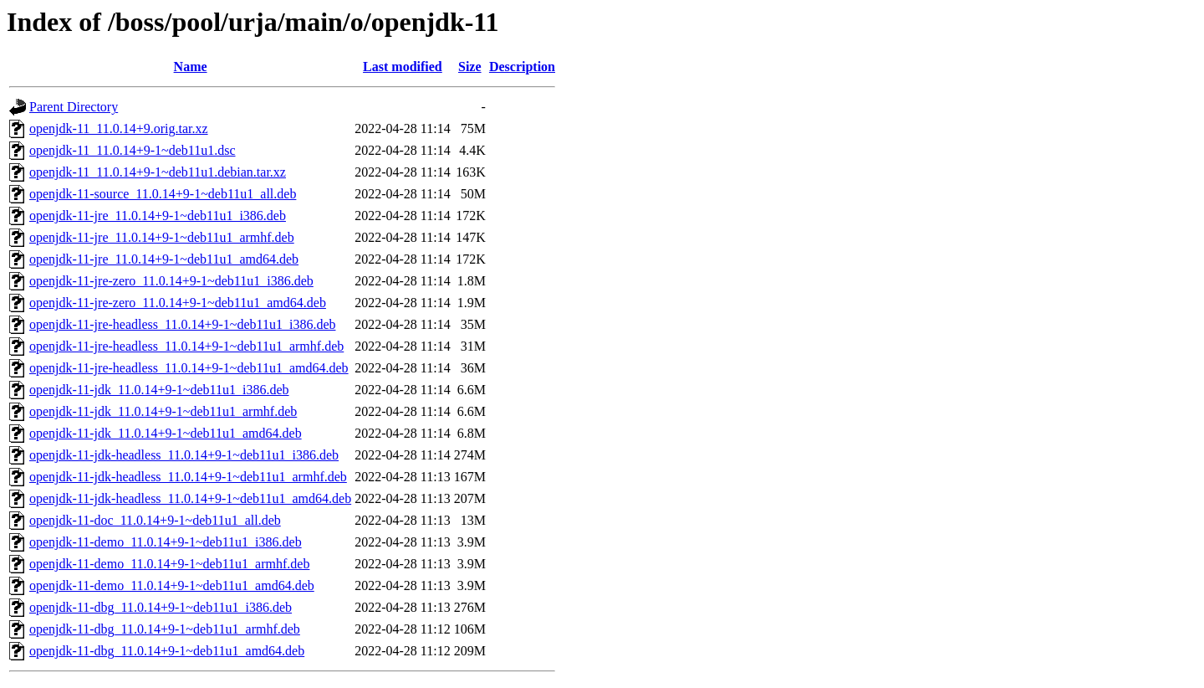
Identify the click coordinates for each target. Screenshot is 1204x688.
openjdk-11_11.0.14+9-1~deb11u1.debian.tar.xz (157, 172)
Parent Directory (73, 107)
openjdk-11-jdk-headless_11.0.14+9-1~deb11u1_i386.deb (184, 455)
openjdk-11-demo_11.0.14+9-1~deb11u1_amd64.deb (171, 585)
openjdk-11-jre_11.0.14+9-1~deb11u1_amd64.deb (163, 259)
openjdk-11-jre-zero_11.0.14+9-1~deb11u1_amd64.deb (177, 302)
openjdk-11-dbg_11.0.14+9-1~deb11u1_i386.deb (160, 607)
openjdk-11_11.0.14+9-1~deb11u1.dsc (132, 150)
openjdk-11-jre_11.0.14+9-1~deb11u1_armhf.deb (161, 237)
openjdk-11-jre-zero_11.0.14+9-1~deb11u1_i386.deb (171, 281)
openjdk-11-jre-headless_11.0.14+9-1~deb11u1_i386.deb (182, 324)
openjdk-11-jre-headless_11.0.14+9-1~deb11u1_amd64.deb (189, 368)
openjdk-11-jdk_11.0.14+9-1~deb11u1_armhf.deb (163, 411)
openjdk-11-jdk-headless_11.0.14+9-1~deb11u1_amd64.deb (190, 498)
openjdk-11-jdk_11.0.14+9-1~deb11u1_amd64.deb (165, 433)
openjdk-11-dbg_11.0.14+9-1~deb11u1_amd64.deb (166, 651)
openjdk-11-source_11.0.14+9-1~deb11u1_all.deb (162, 194)
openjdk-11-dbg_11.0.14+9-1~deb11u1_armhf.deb (164, 629)
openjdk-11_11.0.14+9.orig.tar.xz (118, 128)
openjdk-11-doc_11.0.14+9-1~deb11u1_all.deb (155, 520)
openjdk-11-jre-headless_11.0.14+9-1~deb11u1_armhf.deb (186, 346)
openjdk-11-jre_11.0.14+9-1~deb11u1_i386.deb (157, 215)
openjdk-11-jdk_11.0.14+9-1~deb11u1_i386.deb (159, 390)
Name (190, 66)
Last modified (402, 66)
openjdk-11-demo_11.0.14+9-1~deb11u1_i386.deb (165, 542)
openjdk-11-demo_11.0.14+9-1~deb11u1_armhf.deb (169, 564)
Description (522, 66)
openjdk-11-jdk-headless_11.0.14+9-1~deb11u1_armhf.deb (188, 477)
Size (470, 66)
